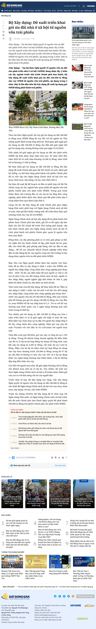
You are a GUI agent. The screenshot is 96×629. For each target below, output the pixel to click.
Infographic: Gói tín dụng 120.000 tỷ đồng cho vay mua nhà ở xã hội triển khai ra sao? (89, 111)
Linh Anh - (17, 39)
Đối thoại (31, 10)
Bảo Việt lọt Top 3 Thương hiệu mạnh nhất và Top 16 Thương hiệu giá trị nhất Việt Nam (83, 576)
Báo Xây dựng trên (25, 457)
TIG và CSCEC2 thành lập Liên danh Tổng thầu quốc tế (37, 587)
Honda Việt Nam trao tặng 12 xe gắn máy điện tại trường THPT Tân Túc (12, 575)
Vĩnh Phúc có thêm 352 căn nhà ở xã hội (34, 424)
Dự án (54, 10)
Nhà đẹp (75, 10)
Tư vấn (81, 10)
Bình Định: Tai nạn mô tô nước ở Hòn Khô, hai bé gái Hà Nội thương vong (60, 502)
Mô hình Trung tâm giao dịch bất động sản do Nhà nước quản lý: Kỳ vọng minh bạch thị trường (81, 533)
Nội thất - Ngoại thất (64, 10)
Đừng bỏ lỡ (6, 477)
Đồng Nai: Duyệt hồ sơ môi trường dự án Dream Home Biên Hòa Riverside (82, 523)
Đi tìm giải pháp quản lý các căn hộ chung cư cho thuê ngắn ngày (82, 42)
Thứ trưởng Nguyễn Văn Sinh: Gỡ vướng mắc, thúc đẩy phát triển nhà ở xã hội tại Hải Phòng (40, 418)
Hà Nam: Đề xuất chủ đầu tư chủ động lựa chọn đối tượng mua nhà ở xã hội (41, 436)
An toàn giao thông (60, 481)
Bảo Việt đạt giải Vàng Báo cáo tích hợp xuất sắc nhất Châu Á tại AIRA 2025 (35, 575)
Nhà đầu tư (38, 10)
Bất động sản (6, 16)
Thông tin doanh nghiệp (12, 552)
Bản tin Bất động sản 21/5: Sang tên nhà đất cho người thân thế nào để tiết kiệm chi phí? (88, 90)
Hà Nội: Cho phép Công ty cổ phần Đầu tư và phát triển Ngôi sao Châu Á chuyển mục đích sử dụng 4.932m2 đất (41, 443)
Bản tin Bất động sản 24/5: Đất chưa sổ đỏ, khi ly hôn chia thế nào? (89, 71)
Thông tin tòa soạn (85, 596)
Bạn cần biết (9, 587)
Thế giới (84, 481)
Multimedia (88, 10)
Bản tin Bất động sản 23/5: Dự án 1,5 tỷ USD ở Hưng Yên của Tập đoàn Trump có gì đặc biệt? (89, 132)
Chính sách (8, 10)
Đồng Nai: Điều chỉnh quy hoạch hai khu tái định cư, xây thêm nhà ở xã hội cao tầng (50, 543)
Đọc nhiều (77, 21)
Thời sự (36, 481)
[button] (3, 22)
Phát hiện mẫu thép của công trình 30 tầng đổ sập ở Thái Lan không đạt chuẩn (84, 502)
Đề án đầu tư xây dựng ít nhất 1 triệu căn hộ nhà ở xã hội (33, 412)
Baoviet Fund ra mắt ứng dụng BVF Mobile (58, 572)
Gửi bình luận (60, 466)
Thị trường (47, 10)
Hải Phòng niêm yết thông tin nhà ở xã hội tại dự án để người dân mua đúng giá (40, 429)
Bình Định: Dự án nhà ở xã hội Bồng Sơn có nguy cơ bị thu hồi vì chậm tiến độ (82, 543)
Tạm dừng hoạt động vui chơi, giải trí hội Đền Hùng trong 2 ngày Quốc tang (36, 502)
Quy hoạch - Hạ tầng (20, 10)
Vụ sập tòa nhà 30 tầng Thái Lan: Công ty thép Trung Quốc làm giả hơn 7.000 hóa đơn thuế (12, 501)
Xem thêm (15, 448)
